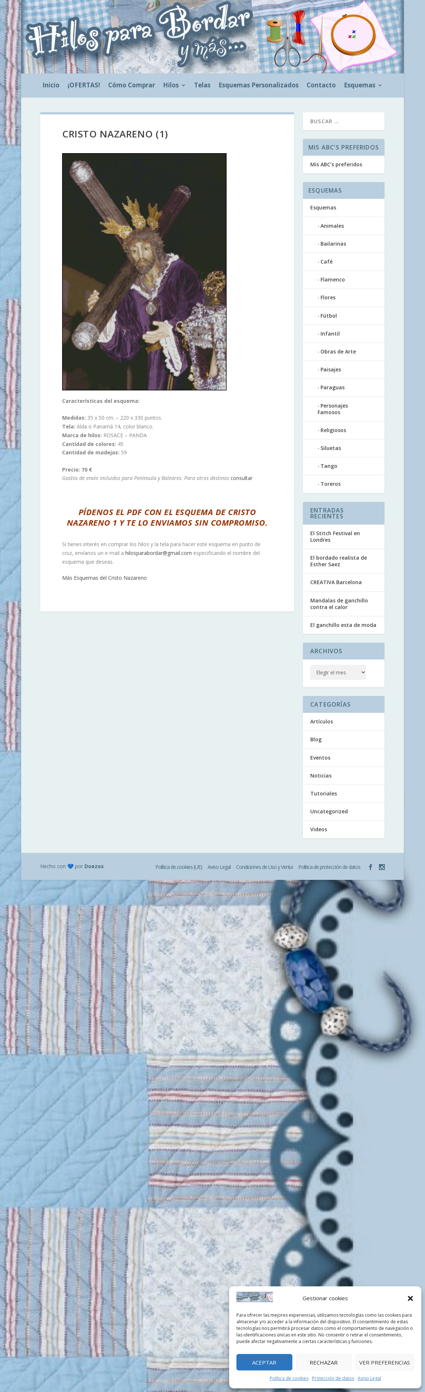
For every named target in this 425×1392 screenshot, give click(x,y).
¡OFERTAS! (84, 86)
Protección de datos (333, 1378)
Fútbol (328, 315)
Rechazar (324, 1362)
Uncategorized (329, 811)
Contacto (321, 86)
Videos (318, 829)
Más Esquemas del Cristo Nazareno (104, 577)
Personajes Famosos (333, 409)
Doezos (94, 866)
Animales (332, 225)
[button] (410, 1298)
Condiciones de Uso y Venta (264, 866)
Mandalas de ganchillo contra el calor (339, 603)
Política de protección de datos (329, 866)
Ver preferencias (384, 1362)
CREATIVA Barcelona (336, 582)
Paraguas (332, 387)
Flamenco (332, 279)
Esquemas (359, 86)
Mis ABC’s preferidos (336, 164)
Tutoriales (323, 793)
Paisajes (330, 369)
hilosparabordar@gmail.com (158, 552)
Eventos (320, 757)
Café (326, 261)
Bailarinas (333, 243)
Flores (327, 297)
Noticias (320, 775)
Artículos (321, 721)
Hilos (171, 86)
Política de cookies (289, 1378)
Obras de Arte (338, 351)
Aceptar (264, 1362)
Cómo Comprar (131, 86)
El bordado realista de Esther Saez (338, 561)
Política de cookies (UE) (178, 866)
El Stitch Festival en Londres (335, 536)
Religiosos (333, 430)
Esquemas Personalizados (259, 86)
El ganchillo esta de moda (343, 624)
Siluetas (330, 448)
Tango (328, 465)
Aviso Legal (369, 1378)
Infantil (330, 333)
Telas (202, 86)
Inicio (51, 86)
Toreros (330, 483)
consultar (242, 477)
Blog (316, 739)
